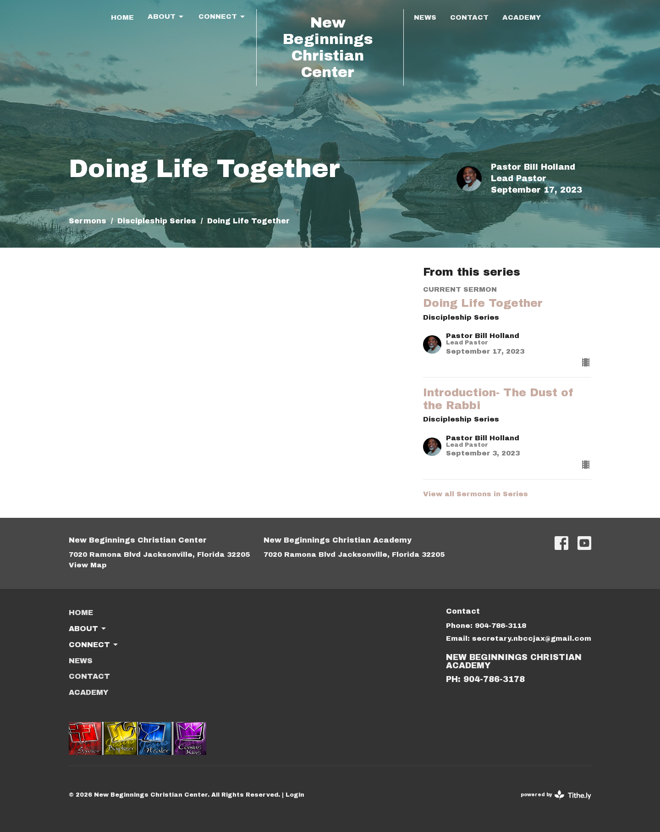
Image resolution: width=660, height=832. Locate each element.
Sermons (87, 221)
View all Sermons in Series (475, 494)
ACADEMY (521, 17)
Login (295, 795)
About (166, 17)
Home (122, 17)
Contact (469, 17)
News (425, 17)
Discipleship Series (156, 221)
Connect (222, 17)
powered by (556, 795)
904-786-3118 (500, 625)
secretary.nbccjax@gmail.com (531, 638)
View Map (88, 565)
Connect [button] (94, 644)
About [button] (88, 628)
